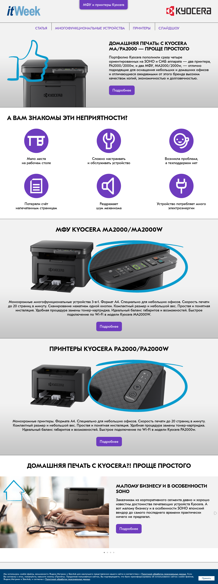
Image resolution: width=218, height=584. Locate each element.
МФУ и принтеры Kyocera (103, 5)
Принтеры (142, 28)
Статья (41, 28)
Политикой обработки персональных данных (163, 574)
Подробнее (121, 90)
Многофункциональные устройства (90, 28)
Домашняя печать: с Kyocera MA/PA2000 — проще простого (149, 46)
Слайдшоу (169, 28)
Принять (206, 578)
